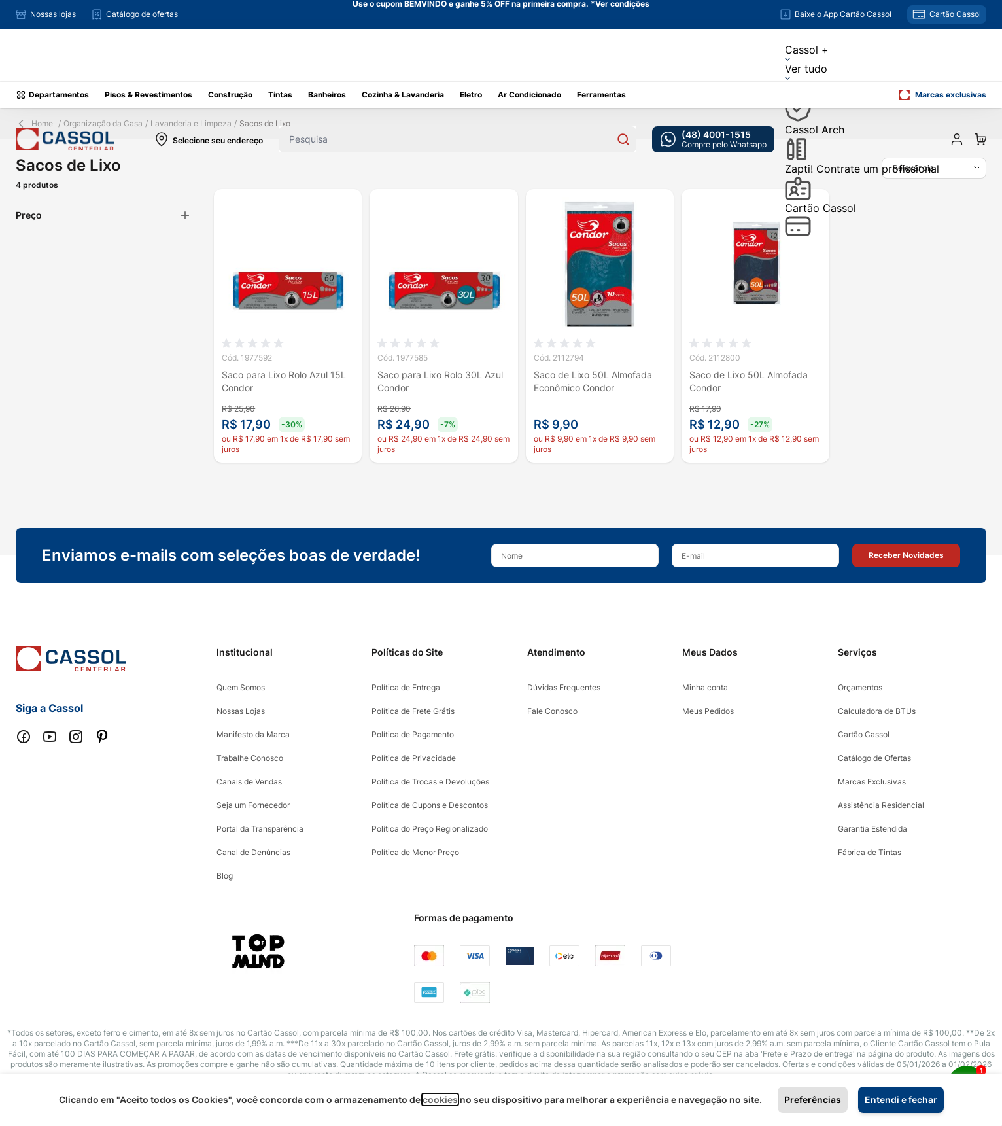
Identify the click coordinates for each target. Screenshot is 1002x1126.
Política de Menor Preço (415, 852)
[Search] (623, 139)
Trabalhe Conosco (249, 758)
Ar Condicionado (529, 94)
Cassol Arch (814, 142)
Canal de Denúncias (253, 852)
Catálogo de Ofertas (874, 758)
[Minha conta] (957, 139)
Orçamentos (860, 687)
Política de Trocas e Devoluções (430, 781)
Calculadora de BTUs (877, 711)
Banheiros (327, 94)
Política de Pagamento (412, 734)
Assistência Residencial (881, 805)
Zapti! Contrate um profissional (862, 181)
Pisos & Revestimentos (148, 94)
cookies (440, 1099)
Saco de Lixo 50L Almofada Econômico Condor (593, 381)
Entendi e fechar (901, 1099)
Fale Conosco (552, 711)
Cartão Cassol (820, 219)
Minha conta (705, 687)
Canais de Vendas (249, 781)
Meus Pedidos (708, 711)
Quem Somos (240, 687)
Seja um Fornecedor (253, 805)
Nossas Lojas (240, 711)
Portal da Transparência (259, 829)
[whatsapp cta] (713, 139)
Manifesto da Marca (253, 734)
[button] (906, 555)
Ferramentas (601, 94)
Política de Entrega (405, 687)
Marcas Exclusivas (872, 781)
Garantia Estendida (872, 829)
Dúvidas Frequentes (563, 687)
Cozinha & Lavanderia (403, 94)
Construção (230, 94)
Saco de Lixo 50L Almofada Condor (748, 381)
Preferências (812, 1099)
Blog (224, 876)
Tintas (280, 94)
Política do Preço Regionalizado (429, 829)
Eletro (471, 94)
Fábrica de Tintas (869, 852)
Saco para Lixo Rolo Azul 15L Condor (284, 381)
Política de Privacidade (413, 758)
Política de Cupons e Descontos (429, 805)
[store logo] (65, 139)
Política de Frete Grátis (413, 711)
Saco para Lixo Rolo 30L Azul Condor (440, 381)
